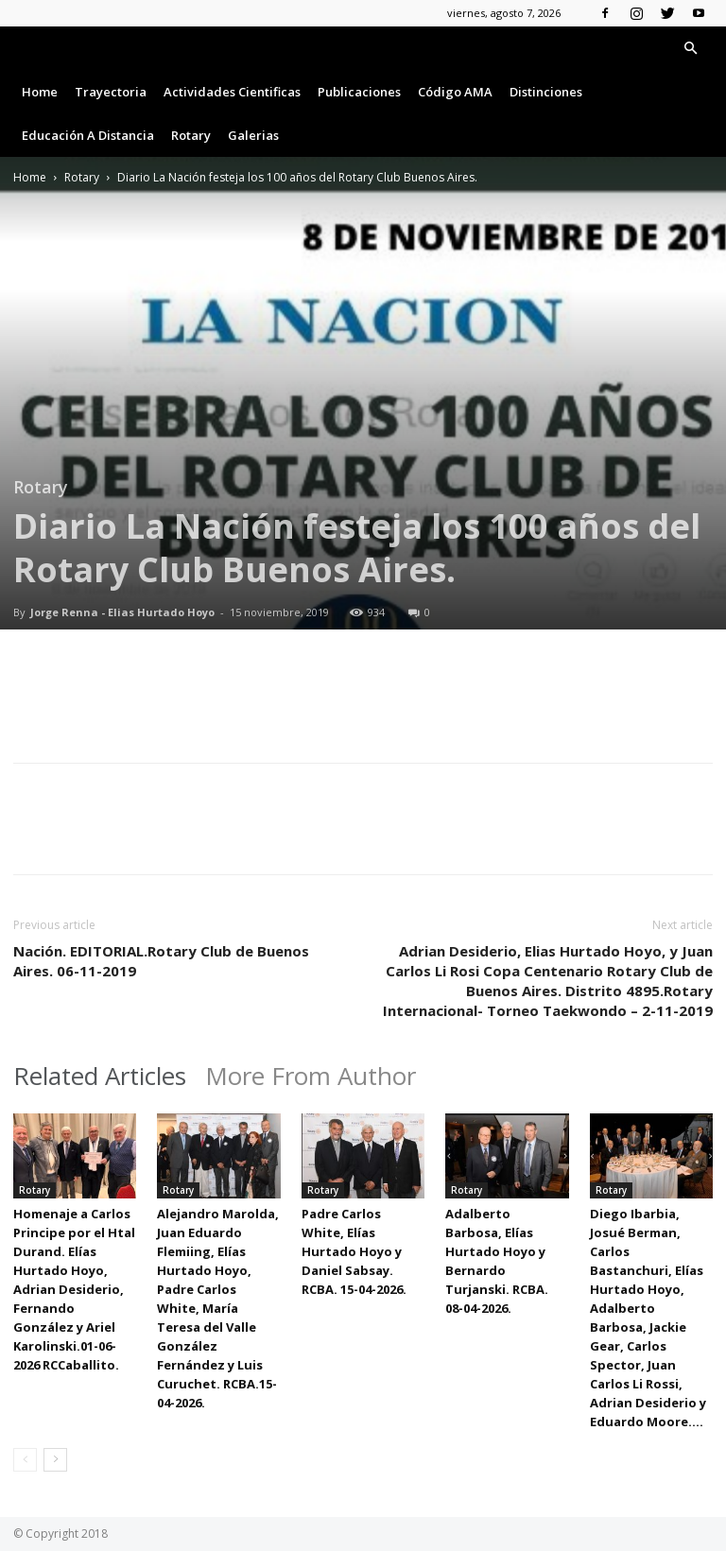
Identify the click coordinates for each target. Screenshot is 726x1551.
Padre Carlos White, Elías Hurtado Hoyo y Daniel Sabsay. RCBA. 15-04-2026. (354, 1251)
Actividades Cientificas (232, 91)
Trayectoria (111, 91)
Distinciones (546, 91)
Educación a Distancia (88, 135)
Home (40, 91)
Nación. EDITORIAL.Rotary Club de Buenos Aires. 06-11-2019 (161, 960)
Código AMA (455, 91)
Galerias (253, 135)
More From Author (310, 1075)
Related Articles (99, 1075)
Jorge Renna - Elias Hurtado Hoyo (122, 612)
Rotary (191, 135)
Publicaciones (359, 91)
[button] (690, 49)
